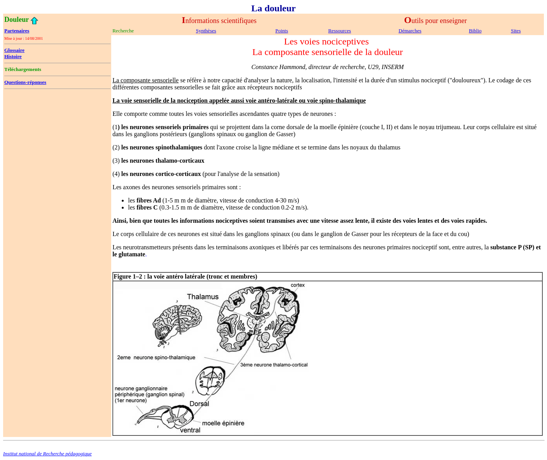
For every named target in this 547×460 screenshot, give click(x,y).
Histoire (13, 56)
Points (281, 31)
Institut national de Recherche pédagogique (47, 453)
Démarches (410, 31)
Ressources (339, 31)
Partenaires (16, 31)
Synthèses (206, 31)
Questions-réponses (25, 82)
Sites (515, 31)
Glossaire (14, 50)
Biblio (475, 31)
